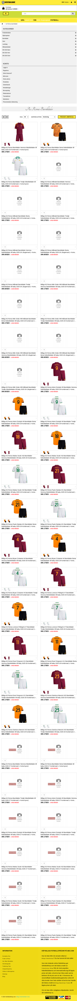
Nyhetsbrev (6, 99)
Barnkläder (5, 38)
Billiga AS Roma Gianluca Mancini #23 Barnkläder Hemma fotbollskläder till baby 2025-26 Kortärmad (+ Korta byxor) (58, 698)
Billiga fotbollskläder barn (23, 996)
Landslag (5, 44)
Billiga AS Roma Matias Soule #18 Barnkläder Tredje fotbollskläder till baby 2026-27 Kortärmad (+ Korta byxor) (19, 903)
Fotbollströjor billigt (47, 968)
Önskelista (6, 82)
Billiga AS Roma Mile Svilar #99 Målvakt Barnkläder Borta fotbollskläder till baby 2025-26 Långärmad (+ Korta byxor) (58, 355)
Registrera (6, 70)
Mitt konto (5, 76)
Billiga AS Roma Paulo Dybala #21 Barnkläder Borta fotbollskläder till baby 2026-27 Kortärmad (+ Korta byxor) (19, 937)
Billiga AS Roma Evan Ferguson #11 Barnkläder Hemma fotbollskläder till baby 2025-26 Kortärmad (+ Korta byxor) (19, 663)
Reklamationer (7, 93)
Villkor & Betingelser (8, 971)
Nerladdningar (7, 87)
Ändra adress (6, 79)
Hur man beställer (8, 961)
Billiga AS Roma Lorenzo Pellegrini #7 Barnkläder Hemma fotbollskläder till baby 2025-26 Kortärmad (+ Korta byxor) (58, 595)
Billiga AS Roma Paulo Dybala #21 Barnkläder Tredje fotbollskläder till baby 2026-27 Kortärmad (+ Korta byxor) (58, 937)
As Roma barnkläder (12, 24)
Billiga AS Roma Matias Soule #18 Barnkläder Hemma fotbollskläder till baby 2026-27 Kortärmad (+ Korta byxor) (19, 869)
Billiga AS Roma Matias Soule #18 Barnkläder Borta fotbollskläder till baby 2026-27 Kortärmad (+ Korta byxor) (58, 869)
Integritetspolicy (7, 968)
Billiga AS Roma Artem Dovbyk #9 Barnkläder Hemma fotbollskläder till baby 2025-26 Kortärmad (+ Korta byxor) (59, 389)
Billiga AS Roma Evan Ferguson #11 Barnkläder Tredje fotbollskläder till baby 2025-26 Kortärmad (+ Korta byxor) (19, 698)
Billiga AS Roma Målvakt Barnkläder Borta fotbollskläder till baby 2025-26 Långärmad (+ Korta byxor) (58, 252)
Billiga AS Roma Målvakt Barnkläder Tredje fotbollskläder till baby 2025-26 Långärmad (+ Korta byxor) (19, 287)
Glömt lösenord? (7, 73)
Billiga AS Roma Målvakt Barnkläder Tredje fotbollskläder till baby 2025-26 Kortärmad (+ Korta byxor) (57, 218)
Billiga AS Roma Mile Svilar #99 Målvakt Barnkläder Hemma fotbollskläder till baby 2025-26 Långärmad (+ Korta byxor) (19, 355)
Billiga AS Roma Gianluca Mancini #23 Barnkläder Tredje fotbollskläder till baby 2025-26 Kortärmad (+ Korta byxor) (58, 732)
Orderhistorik (6, 84)
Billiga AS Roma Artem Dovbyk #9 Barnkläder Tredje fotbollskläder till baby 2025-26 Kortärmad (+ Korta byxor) (58, 424)
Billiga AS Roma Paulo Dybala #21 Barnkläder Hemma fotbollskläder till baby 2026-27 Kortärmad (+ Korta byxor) (58, 903)
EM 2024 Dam (6, 55)
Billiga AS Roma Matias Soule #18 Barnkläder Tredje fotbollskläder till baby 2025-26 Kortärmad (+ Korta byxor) (19, 492)
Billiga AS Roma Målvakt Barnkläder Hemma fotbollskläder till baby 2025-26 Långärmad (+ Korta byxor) (19, 252)
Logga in (5, 67)
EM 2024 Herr (6, 52)
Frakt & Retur (6, 958)
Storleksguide (7, 963)
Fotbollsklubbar (7, 32)
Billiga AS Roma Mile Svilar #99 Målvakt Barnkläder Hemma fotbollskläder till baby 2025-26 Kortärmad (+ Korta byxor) (58, 287)
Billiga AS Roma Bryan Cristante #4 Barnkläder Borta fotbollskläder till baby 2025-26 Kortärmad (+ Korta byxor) (58, 561)
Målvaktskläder (7, 47)
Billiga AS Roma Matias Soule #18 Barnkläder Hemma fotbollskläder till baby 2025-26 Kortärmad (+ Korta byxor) (19, 458)
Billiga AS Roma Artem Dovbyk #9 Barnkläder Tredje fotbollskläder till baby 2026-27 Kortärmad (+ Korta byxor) (58, 834)
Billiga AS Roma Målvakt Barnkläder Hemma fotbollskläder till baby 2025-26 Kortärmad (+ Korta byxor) (57, 184)
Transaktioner (6, 96)
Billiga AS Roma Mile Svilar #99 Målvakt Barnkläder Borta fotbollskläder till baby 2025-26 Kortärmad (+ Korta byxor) (19, 321)
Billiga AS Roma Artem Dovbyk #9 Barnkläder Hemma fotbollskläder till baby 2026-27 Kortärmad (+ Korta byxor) (59, 800)
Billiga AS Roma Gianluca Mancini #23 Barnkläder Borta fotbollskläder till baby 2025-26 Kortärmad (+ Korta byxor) (18, 732)
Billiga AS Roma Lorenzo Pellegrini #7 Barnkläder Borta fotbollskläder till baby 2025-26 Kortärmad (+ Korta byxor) (18, 629)
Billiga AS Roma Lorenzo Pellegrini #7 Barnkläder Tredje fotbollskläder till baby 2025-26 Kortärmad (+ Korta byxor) (58, 629)
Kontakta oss (6, 956)
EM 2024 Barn (6, 50)
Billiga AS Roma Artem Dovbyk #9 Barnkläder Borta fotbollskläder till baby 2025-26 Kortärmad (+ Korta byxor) (19, 424)
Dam (4, 41)
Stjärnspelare (6, 35)
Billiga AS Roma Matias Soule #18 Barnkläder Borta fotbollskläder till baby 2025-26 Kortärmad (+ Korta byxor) (58, 458)
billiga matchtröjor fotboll (62, 983)
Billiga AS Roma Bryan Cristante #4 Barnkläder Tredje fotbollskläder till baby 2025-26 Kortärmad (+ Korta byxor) (19, 595)
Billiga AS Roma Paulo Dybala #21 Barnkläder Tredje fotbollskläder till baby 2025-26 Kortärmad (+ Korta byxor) (58, 526)
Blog (4, 976)
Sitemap (5, 974)
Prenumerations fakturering (10, 102)
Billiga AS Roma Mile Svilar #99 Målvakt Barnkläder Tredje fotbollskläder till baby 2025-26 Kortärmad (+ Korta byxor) (58, 321)
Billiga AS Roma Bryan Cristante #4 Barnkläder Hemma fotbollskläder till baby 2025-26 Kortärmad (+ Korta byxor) (19, 561)
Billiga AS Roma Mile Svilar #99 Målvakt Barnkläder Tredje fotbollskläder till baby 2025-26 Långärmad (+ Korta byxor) (19, 389)
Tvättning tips (7, 966)
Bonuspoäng (6, 90)
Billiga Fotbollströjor (48, 958)
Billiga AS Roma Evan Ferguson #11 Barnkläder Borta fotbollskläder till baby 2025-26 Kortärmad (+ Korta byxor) (59, 663)
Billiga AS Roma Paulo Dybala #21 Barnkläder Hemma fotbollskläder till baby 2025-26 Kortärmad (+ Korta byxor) (58, 492)
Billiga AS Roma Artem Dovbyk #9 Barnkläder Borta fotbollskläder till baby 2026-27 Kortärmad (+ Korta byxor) (19, 834)
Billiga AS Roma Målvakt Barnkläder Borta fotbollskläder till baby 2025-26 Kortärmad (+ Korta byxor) (18, 218)
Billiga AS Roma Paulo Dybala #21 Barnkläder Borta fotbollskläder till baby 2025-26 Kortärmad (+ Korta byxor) (19, 526)
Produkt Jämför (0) (66, 117)
